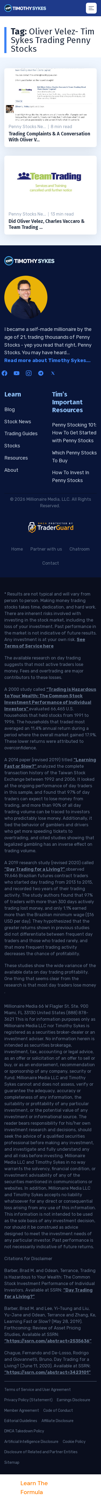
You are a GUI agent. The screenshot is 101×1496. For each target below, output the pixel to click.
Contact (50, 563)
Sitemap (11, 1462)
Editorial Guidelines (20, 1421)
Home (17, 549)
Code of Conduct (58, 1410)
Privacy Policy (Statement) (28, 1400)
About (11, 470)
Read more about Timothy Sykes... (47, 360)
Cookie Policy (74, 1441)
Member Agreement (21, 1410)
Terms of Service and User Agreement (37, 1389)
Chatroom (79, 549)
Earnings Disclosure (73, 1400)
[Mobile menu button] (91, 8)
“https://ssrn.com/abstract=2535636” (48, 1341)
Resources (16, 458)
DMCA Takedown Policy (24, 1431)
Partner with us (46, 549)
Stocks (12, 446)
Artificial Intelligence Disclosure (31, 1441)
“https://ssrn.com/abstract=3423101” (47, 1372)
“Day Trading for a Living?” (35, 869)
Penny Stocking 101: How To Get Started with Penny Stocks (74, 433)
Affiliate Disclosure (57, 1421)
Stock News (17, 422)
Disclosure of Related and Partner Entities (41, 1452)
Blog (9, 409)
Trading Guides (20, 434)
